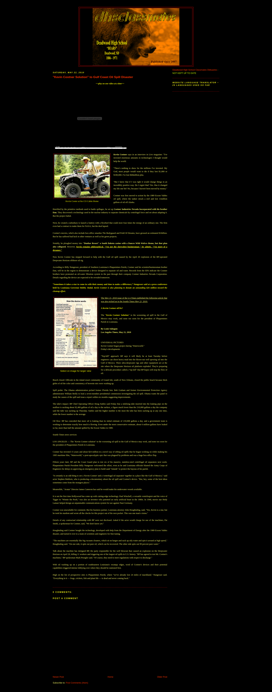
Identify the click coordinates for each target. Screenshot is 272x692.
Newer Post (58, 677)
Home (110, 677)
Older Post (162, 677)
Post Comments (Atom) (77, 683)
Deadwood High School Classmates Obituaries (194, 70)
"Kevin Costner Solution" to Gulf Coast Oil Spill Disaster (93, 77)
